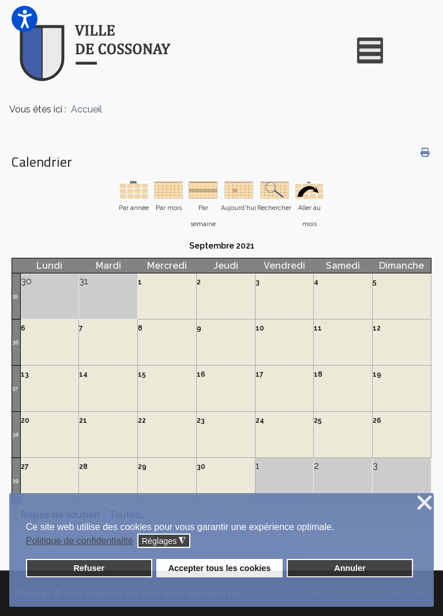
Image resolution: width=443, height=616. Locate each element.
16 (201, 374)
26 (377, 420)
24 (260, 420)
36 (15, 342)
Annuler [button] (349, 568)
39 (15, 481)
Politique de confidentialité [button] (79, 541)
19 (377, 374)
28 (83, 467)
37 (15, 388)
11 (318, 328)
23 (201, 420)
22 (142, 420)
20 (25, 420)
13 (25, 374)
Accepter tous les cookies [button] (219, 568)
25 (318, 420)
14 (83, 374)
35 (15, 296)
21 (83, 420)
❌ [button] (424, 503)
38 (15, 434)
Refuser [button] (88, 568)
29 (142, 467)
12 (377, 328)
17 (260, 374)
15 (142, 374)
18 (318, 374)
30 (201, 467)
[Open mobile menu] (370, 50)
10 (260, 328)
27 (25, 467)
